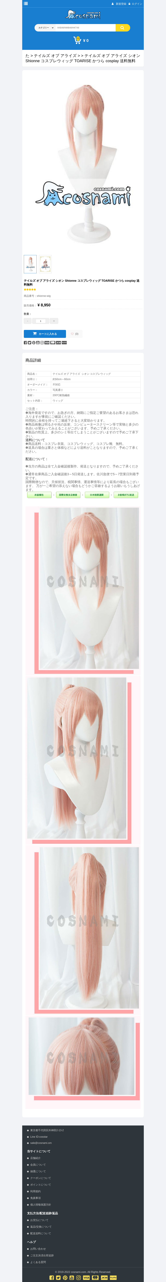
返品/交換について (41, 1226)
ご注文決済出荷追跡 (42, 1255)
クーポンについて (40, 1178)
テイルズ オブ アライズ (55, 55)
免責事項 (35, 1198)
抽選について (38, 1171)
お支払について (39, 1220)
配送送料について (40, 1233)
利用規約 (35, 1191)
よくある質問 (38, 1262)
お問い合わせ (38, 1248)
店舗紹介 (35, 1158)
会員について (38, 1164)
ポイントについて (40, 1184)
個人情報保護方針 (40, 1204)
